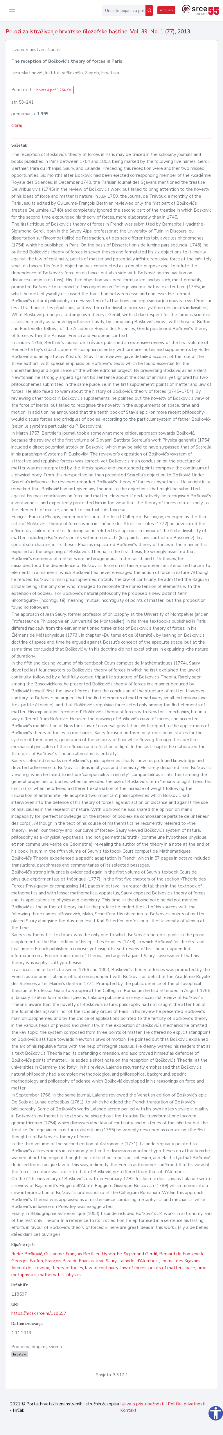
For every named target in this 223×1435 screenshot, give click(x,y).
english (166, 10)
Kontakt (128, 1410)
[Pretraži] (149, 10)
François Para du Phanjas (69, 1261)
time (201, 1268)
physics (73, 1275)
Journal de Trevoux (30, 1268)
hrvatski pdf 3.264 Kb (53, 90)
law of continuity (101, 1268)
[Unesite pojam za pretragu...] (124, 10)
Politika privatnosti (186, 1404)
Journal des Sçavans (180, 1261)
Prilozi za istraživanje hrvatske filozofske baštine (66, 31)
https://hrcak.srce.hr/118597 (38, 1313)
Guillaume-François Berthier (72, 1254)
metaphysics (23, 1275)
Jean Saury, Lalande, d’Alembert (127, 1261)
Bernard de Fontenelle (182, 1254)
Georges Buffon (27, 1261)
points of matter (164, 1268)
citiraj (16, 125)
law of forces (133, 1268)
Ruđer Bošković (26, 1254)
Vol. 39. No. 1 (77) (152, 31)
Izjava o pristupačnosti (142, 1404)
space (189, 1268)
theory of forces (67, 1268)
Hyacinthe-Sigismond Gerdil (129, 1254)
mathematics (51, 1275)
